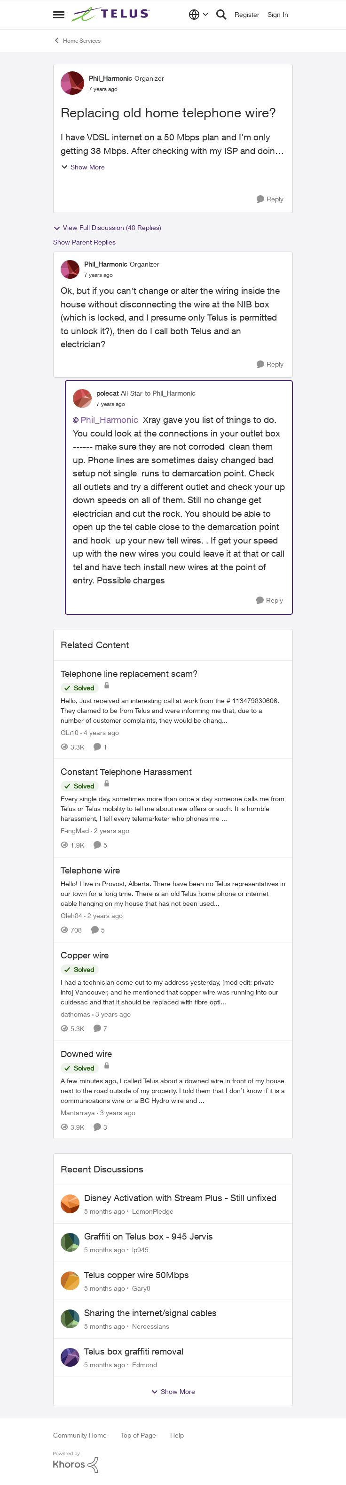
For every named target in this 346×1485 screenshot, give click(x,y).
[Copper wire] (173, 992)
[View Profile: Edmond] (70, 1357)
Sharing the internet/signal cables (150, 1313)
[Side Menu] (58, 15)
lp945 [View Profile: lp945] (140, 1250)
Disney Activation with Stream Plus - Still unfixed (180, 1198)
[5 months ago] (104, 1211)
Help (177, 1435)
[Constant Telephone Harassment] (173, 808)
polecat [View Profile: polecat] (107, 393)
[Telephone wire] (173, 893)
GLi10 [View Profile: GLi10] (70, 732)
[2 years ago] (110, 830)
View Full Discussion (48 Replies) (107, 227)
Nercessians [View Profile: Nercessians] (150, 1326)
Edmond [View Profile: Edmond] (144, 1365)
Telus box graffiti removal (133, 1351)
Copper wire (85, 955)
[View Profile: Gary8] (70, 1280)
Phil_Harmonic (109, 419)
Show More (83, 167)
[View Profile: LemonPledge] (70, 1203)
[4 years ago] (99, 732)
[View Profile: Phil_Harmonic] (72, 83)
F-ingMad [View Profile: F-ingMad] (75, 830)
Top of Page (138, 1435)
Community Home (80, 1435)
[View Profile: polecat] (82, 398)
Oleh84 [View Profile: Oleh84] (71, 915)
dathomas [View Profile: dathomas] (75, 1014)
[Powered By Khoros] (173, 1462)
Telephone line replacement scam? (129, 673)
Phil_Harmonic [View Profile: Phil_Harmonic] (110, 78)
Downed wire (86, 1054)
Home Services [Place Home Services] (77, 40)
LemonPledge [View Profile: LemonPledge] (152, 1211)
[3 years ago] (111, 1014)
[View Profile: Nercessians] (70, 1318)
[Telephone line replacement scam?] (173, 710)
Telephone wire (90, 870)
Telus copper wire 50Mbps (136, 1275)
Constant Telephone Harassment (126, 771)
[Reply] (270, 199)
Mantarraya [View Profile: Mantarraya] (78, 1112)
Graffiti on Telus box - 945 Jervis (148, 1236)
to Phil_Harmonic (170, 393)
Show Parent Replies (84, 242)
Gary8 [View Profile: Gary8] (141, 1288)
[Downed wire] (173, 1090)
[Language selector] (198, 14)
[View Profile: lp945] (70, 1242)
